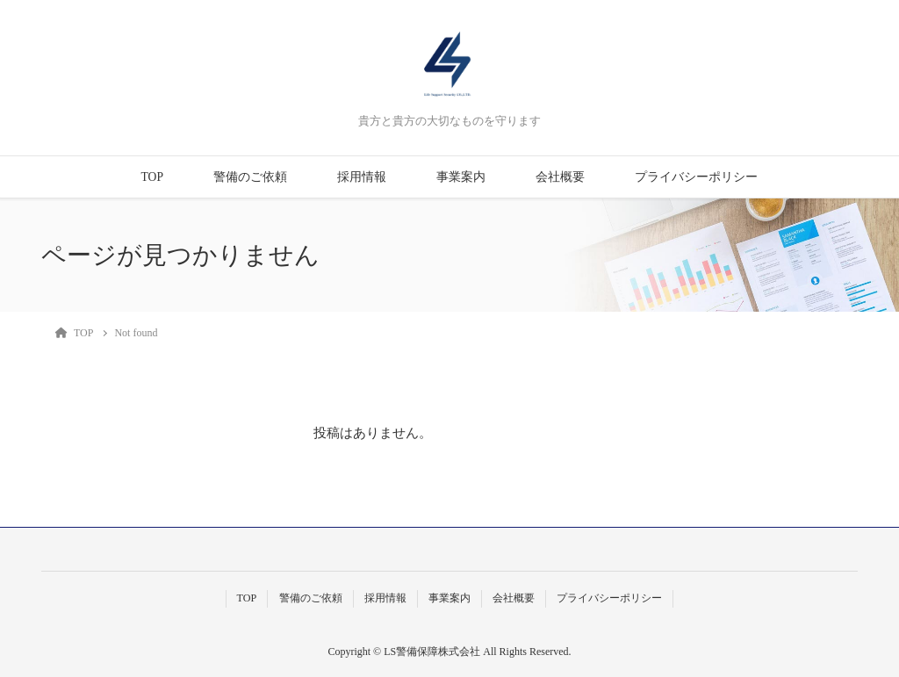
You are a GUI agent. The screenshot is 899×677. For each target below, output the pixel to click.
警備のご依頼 (250, 177)
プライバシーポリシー (696, 177)
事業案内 (460, 177)
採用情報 (361, 177)
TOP (152, 177)
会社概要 (560, 177)
